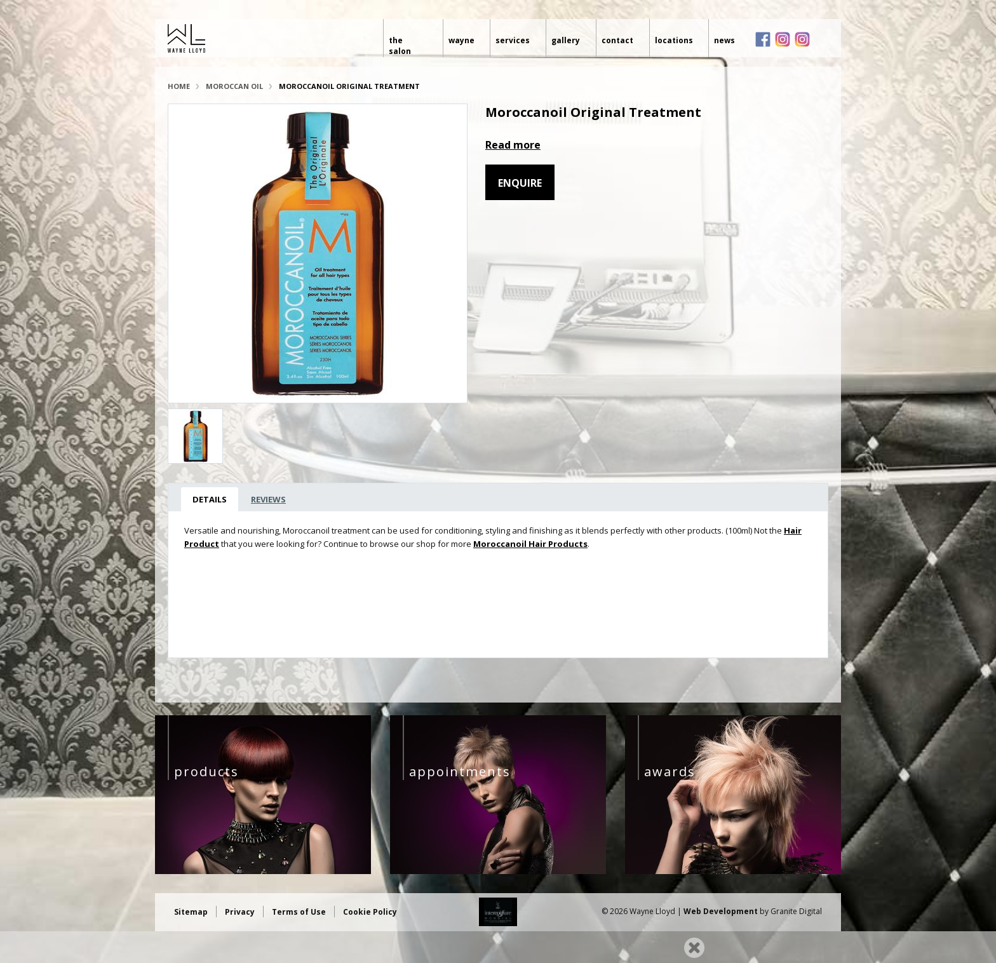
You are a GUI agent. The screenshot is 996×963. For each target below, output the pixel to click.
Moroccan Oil (234, 86)
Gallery (565, 40)
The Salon (406, 40)
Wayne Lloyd (229, 38)
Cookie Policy (370, 911)
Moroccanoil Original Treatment (349, 86)
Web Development (720, 911)
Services (512, 40)
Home (179, 86)
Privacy (240, 911)
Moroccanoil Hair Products (530, 543)
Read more (513, 145)
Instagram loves (802, 39)
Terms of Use (299, 911)
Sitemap (191, 911)
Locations (673, 40)
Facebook (763, 39)
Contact (617, 40)
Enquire (520, 183)
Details (209, 499)
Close (694, 948)
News (724, 40)
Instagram (782, 39)
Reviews (268, 499)
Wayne (460, 40)
